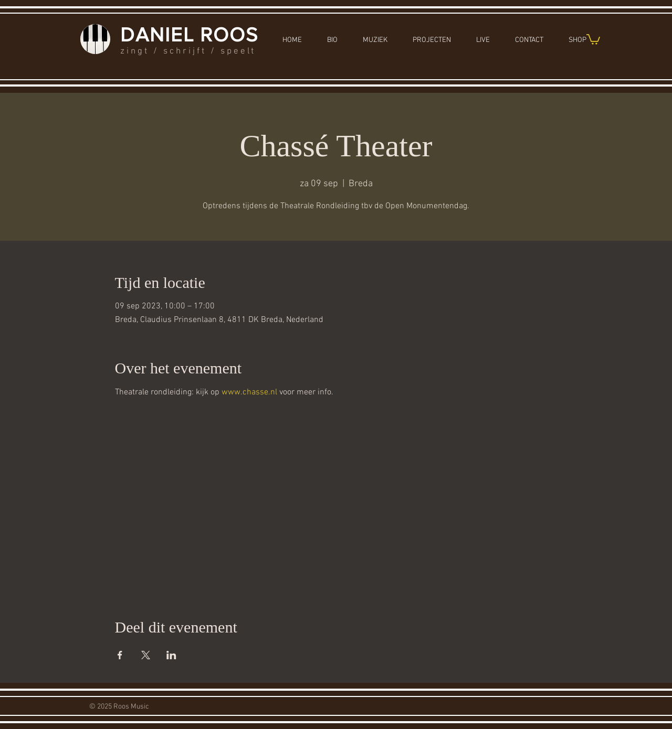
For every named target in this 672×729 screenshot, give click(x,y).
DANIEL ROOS (189, 35)
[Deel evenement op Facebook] (120, 655)
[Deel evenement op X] (146, 655)
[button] (593, 39)
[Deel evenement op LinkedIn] (171, 655)
